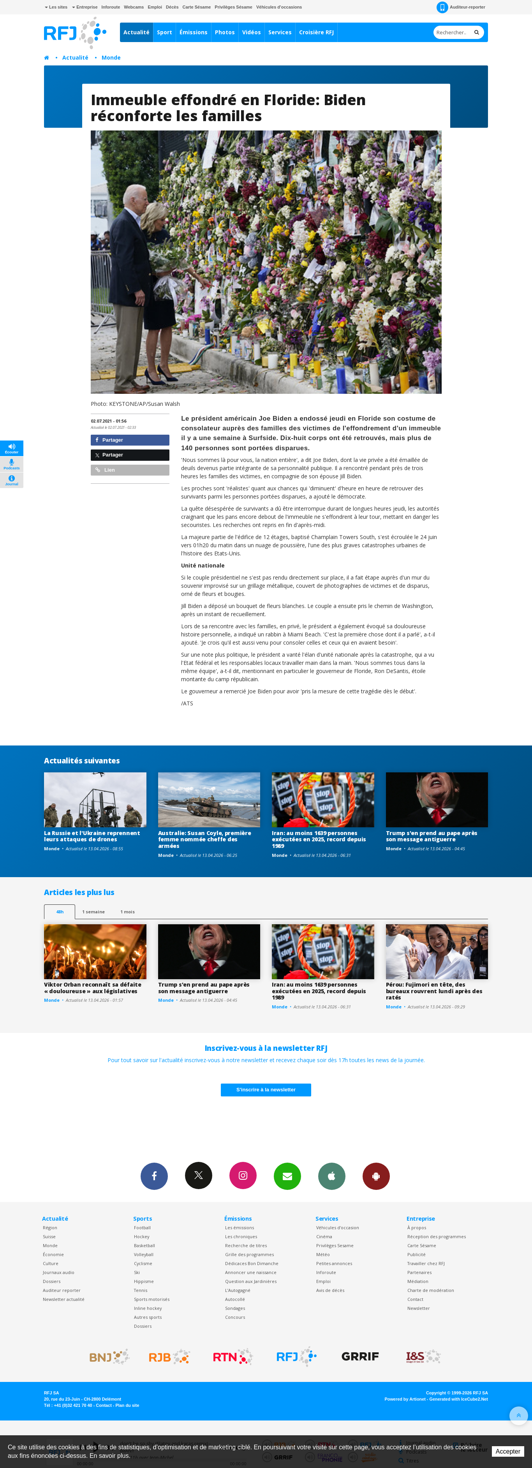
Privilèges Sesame (335, 1245)
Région (50, 1227)
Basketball (144, 1245)
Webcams (134, 7)
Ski (137, 1272)
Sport (164, 32)
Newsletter (418, 1308)
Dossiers (51, 1281)
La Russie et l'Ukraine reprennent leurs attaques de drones (92, 836)
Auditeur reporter (62, 1290)
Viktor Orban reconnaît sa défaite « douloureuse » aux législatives (92, 988)
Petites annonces (334, 1263)
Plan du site (127, 1405)
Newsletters (287, 1176)
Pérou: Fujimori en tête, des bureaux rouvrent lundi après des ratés (434, 991)
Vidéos (251, 32)
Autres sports (148, 1317)
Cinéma (324, 1236)
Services (280, 32)
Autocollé (235, 1299)
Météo (323, 1254)
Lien (105, 470)
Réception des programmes (436, 1236)
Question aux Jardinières (251, 1281)
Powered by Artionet (405, 1399)
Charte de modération (430, 1290)
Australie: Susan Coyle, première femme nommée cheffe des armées (204, 839)
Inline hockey (148, 1308)
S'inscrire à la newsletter (266, 1090)
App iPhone (331, 1176)
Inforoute (111, 7)
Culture (50, 1263)
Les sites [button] (56, 7)
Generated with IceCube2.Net (459, 1399)
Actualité (136, 32)
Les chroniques (241, 1236)
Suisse (49, 1236)
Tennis (140, 1290)
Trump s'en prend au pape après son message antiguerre (432, 836)
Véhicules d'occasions (279, 7)
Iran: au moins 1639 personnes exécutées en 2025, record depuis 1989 (319, 839)
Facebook (154, 1176)
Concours (235, 1317)
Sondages (235, 1308)
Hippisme (144, 1281)
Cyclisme (143, 1263)
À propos (416, 1227)
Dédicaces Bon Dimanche (251, 1263)
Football (142, 1227)
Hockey (141, 1236)
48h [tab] (59, 912)
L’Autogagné (237, 1290)
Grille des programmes (249, 1254)
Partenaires (419, 1272)
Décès (172, 7)
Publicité (416, 1254)
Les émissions (239, 1227)
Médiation (417, 1281)
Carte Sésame (197, 7)
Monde (111, 57)
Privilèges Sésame (233, 7)
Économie (53, 1254)
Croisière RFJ (316, 32)
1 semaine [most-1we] (93, 912)
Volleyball (143, 1254)
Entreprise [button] (84, 7)
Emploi (155, 7)
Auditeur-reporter (461, 7)
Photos (225, 32)
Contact (415, 1299)
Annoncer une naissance (251, 1272)
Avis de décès (330, 1290)
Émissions (194, 32)
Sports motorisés (151, 1299)
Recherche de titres (246, 1245)
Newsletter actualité (64, 1299)
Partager (109, 440)
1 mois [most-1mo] (127, 912)
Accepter (508, 1451)
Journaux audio (58, 1272)
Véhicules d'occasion (337, 1227)
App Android (376, 1176)
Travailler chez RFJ (426, 1263)
